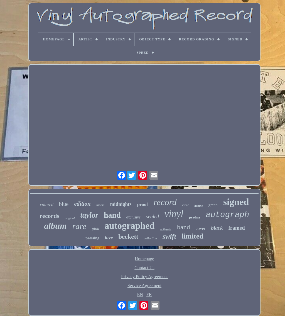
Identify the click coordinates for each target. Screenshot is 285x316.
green (213, 205)
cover (201, 228)
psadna (194, 217)
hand (112, 215)
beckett (128, 236)
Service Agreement (144, 285)
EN (140, 294)
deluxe (198, 205)
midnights (120, 204)
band (183, 227)
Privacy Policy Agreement (144, 276)
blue (63, 204)
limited (192, 236)
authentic (165, 229)
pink (95, 228)
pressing (92, 238)
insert (100, 205)
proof (142, 204)
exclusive (133, 217)
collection (150, 238)
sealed (152, 216)
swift (169, 236)
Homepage (144, 258)
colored (46, 204)
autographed (130, 226)
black (217, 228)
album (55, 226)
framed (236, 228)
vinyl (173, 213)
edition (82, 203)
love (109, 237)
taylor (89, 215)
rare (79, 226)
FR (149, 294)
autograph (227, 215)
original (70, 218)
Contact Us (144, 267)
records (49, 215)
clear (185, 205)
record (165, 202)
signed (236, 202)
